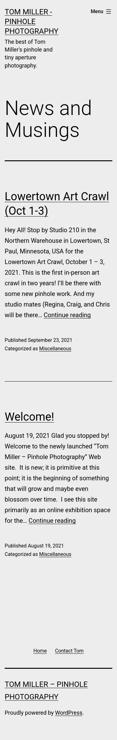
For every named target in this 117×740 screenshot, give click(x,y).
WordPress (68, 712)
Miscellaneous (55, 349)
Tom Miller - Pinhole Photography (31, 22)
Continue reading (67, 315)
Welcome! (29, 416)
